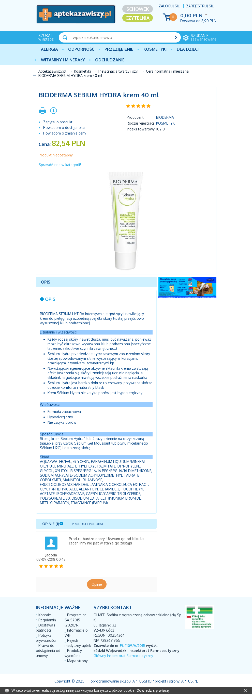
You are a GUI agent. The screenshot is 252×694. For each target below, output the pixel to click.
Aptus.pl (189, 681)
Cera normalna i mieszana (167, 71)
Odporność (81, 49)
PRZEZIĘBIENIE (119, 49)
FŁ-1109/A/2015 (132, 645)
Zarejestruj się (200, 6)
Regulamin (47, 620)
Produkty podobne (88, 524)
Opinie (97, 584)
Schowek (137, 9)
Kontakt (44, 615)
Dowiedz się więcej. (153, 690)
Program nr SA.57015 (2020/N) (75, 620)
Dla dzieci (188, 49)
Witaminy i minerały (63, 59)
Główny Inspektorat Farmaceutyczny (123, 655)
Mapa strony (77, 661)
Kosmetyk (165, 123)
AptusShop (143, 681)
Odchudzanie (110, 59)
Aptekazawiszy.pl (52, 71)
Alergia (49, 49)
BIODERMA (165, 117)
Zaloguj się (169, 6)
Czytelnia (137, 18)
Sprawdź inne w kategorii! (60, 165)
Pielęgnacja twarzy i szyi (118, 71)
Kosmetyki (155, 49)
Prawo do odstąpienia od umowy (48, 650)
